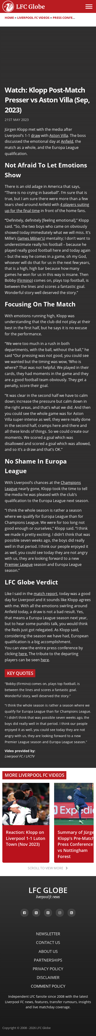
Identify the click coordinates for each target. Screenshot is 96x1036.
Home (9, 17)
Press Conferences (68, 17)
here (45, 659)
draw (35, 135)
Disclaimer (48, 977)
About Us (48, 951)
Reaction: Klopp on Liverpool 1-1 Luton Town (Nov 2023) (25, 838)
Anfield (67, 141)
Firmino (25, 280)
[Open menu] (89, 6)
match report (45, 593)
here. (23, 653)
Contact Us (48, 942)
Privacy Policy (48, 968)
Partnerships (48, 960)
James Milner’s (31, 238)
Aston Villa (58, 135)
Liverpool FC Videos (33, 17)
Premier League (19, 564)
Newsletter (48, 933)
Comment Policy (48, 986)
